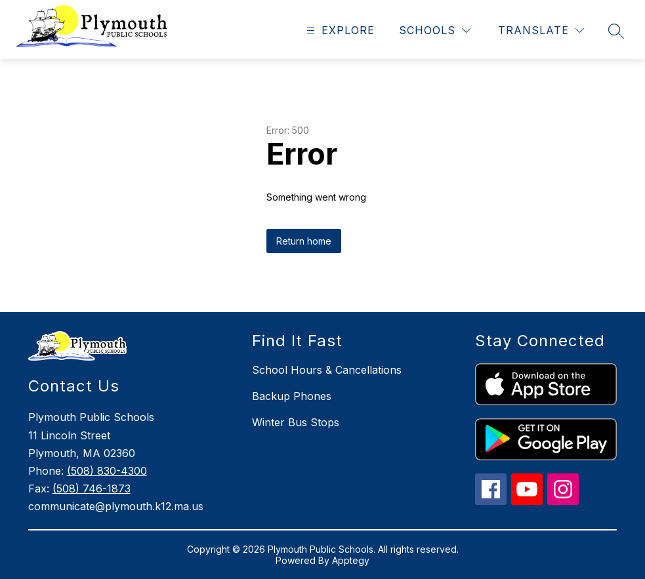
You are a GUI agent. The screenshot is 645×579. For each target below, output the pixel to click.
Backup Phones (291, 396)
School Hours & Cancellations (327, 369)
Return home (303, 241)
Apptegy (350, 560)
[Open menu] (339, 30)
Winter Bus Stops (295, 422)
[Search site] (616, 31)
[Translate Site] (541, 30)
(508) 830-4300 (107, 470)
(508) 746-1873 (91, 488)
